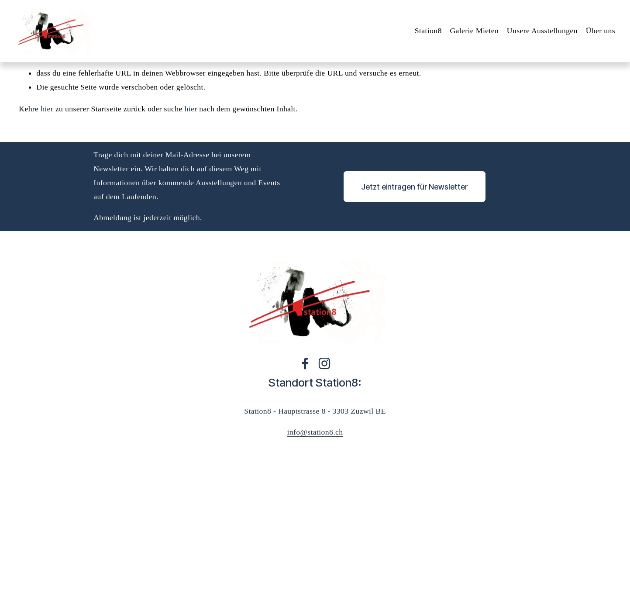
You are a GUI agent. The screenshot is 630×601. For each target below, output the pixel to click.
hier (47, 108)
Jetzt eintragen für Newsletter (414, 186)
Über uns (596, 33)
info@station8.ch (315, 432)
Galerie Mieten (470, 33)
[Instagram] (324, 363)
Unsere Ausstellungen (538, 33)
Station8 (423, 33)
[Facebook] (305, 363)
